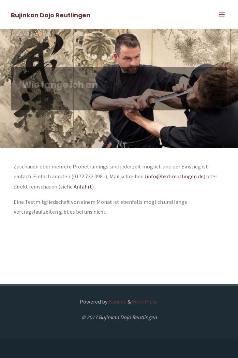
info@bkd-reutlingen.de (175, 176)
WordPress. (145, 301)
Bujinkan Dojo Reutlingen (50, 15)
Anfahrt (83, 186)
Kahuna (117, 301)
